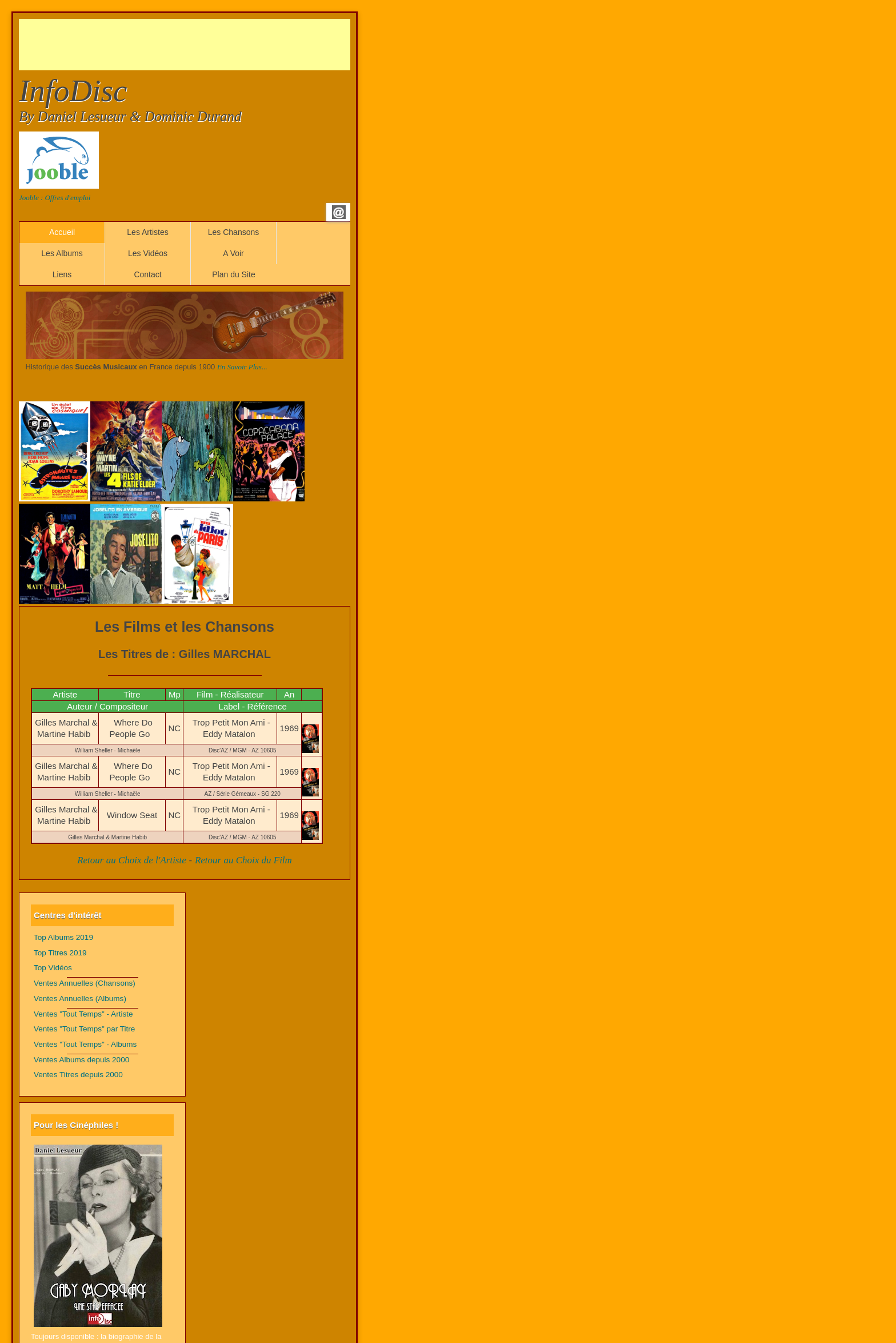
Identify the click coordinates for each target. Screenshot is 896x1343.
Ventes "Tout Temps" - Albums (85, 1044)
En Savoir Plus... (242, 366)
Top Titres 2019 (60, 953)
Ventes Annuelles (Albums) (80, 998)
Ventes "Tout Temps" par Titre (84, 1029)
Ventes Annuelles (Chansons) (84, 983)
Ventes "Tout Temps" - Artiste (83, 1014)
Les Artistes (147, 232)
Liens (62, 274)
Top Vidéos (53, 967)
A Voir (233, 253)
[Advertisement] (227, 44)
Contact (147, 274)
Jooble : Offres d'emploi (54, 197)
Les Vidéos (147, 253)
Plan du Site (233, 274)
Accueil (62, 232)
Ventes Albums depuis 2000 (81, 1059)
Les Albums (61, 253)
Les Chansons (233, 232)
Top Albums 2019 (63, 937)
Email (339, 212)
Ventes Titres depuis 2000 (78, 1074)
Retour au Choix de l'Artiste (131, 860)
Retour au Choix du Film (243, 860)
